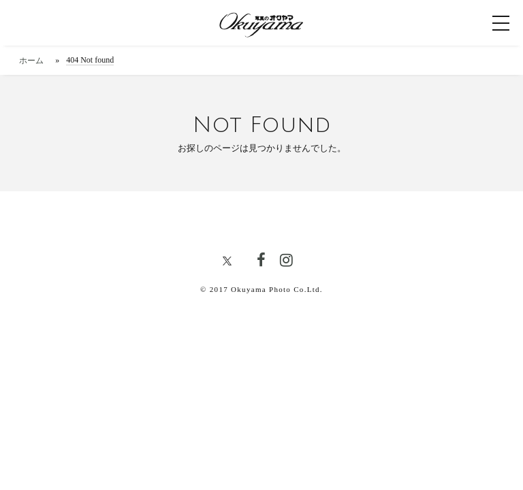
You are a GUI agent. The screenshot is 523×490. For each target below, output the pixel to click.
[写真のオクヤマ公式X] (232, 263)
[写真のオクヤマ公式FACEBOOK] (260, 261)
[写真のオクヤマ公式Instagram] (286, 261)
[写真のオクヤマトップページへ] (261, 23)
